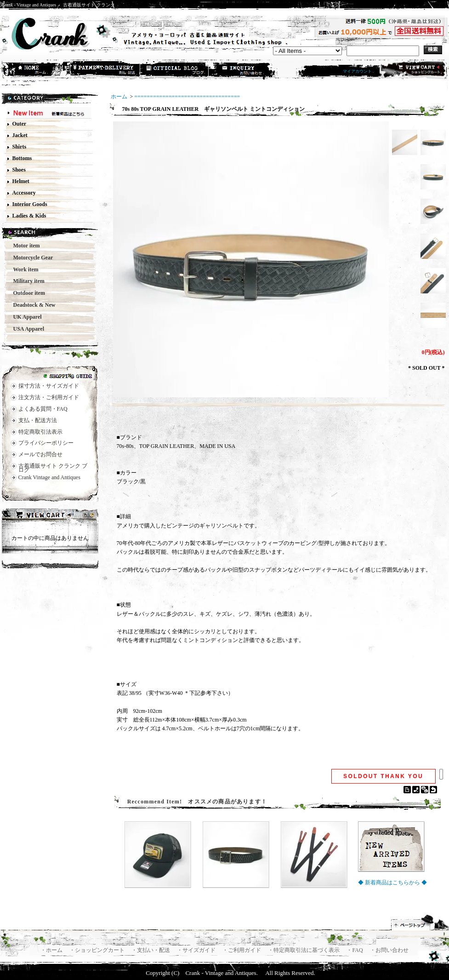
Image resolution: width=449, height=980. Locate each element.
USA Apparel (26, 329)
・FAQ (355, 950)
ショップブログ (174, 70)
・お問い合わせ (389, 950)
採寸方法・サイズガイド (48, 386)
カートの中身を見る (50, 516)
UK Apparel (25, 317)
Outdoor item (26, 293)
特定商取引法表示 (40, 432)
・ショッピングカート (97, 950)
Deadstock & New (32, 305)
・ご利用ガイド (242, 950)
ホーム (36, 70)
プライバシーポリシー (46, 443)
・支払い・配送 (151, 950)
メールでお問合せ (40, 454)
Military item (26, 281)
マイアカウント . (358, 71)
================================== (187, 96)
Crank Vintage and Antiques (49, 477)
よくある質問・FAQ (43, 409)
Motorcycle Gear (30, 257)
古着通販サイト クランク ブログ (52, 468)
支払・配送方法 (105, 70)
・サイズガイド (197, 950)
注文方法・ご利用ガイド (48, 397)
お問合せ (243, 70)
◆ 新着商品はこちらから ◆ (392, 882)
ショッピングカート (412, 70)
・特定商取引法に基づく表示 (304, 950)
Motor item (24, 245)
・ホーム (52, 950)
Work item (23, 269)
